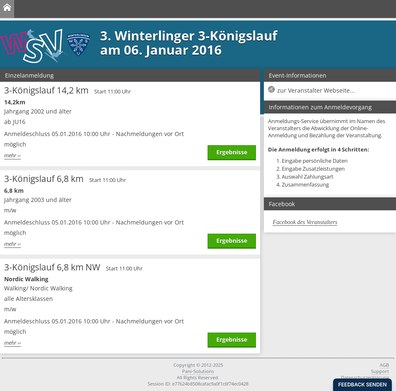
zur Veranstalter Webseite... (316, 90)
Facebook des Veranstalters (305, 222)
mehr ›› (12, 155)
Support (380, 371)
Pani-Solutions (198, 371)
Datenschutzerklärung (365, 377)
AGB (384, 365)
